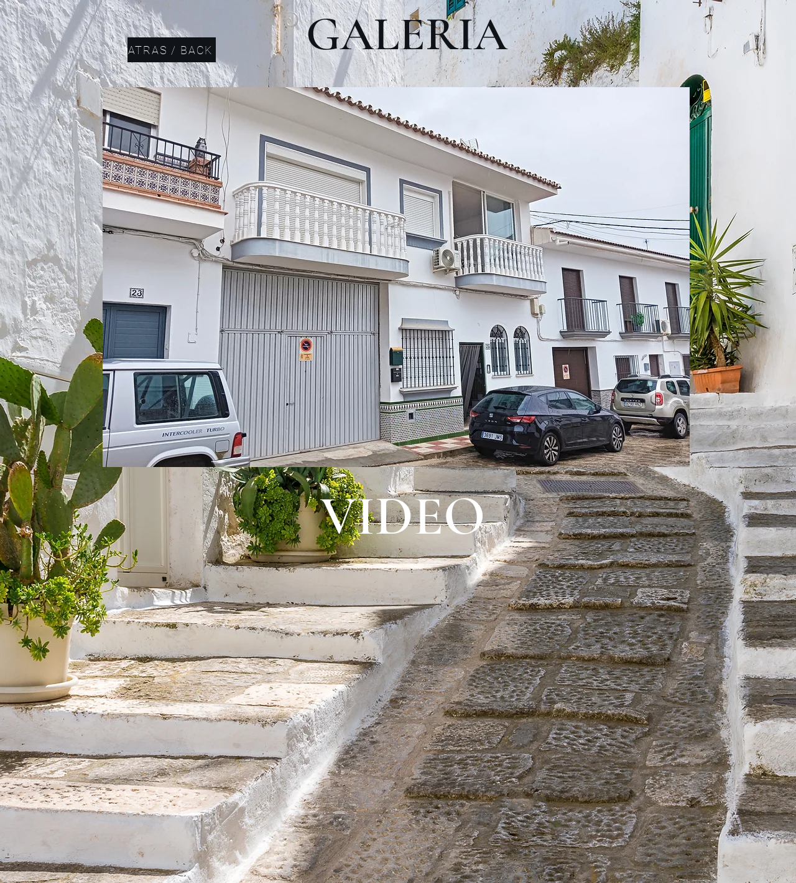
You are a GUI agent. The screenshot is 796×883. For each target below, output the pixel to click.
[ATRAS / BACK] (171, 49)
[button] (396, 277)
